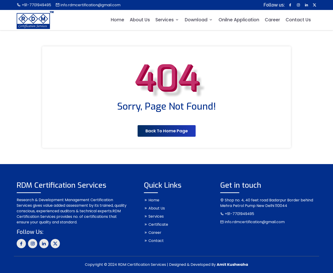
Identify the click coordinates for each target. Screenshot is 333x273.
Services (167, 20)
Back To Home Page (166, 131)
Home (117, 20)
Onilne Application (239, 20)
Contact (154, 240)
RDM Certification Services (142, 264)
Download (199, 20)
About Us (140, 20)
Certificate (156, 224)
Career (272, 20)
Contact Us (298, 20)
